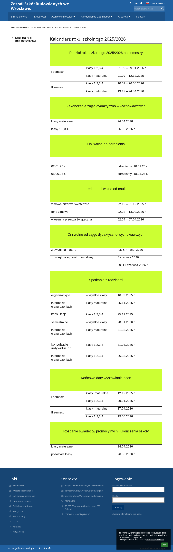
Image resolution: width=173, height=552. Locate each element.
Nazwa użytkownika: (122, 485)
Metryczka (18, 511)
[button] (147, 3)
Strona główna (20, 27)
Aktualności (18, 531)
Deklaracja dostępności (24, 495)
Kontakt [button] (140, 16)
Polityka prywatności (23, 506)
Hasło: (115, 495)
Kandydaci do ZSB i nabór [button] (97, 16)
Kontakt (17, 526)
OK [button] (164, 545)
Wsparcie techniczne (23, 490)
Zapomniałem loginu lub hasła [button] (127, 513)
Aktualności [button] (39, 16)
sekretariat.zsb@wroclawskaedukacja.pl (84, 490)
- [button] (136, 3)
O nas (15, 521)
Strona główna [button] (19, 16)
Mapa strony (19, 516)
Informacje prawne (22, 500)
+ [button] (131, 3)
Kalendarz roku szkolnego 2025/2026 (25, 39)
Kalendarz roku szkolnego (70, 27)
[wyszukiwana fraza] (149, 9)
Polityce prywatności (155, 540)
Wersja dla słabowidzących (22, 548)
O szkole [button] (124, 16)
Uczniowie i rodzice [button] (63, 16)
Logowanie (158, 3)
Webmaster (18, 485)
